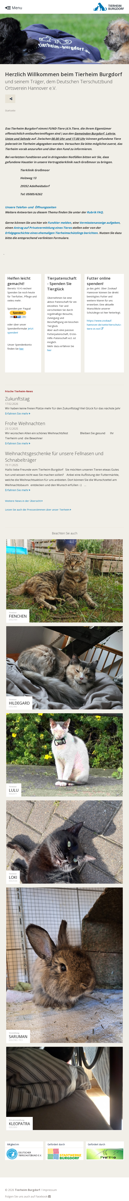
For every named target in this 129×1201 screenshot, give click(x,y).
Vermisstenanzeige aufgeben (99, 223)
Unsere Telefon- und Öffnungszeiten (31, 207)
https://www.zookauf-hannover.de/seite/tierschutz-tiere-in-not (104, 324)
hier (49, 350)
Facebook (43, 1188)
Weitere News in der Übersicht (23, 501)
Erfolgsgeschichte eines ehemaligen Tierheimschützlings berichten (52, 233)
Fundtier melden (59, 223)
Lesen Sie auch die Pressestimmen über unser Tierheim (38, 509)
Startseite (10, 110)
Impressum (49, 1182)
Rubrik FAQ (95, 212)
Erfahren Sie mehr (18, 414)
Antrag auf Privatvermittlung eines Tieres (43, 228)
